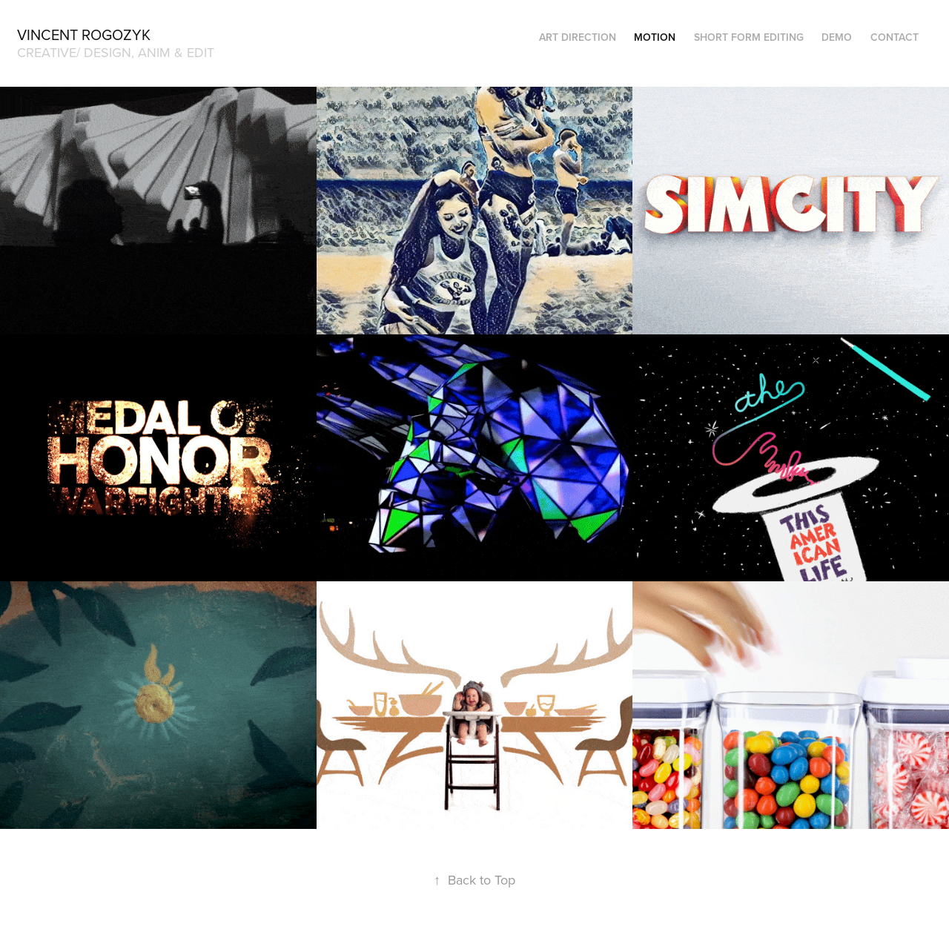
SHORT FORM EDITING (749, 37)
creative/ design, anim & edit (115, 52)
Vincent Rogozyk (84, 34)
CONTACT (894, 37)
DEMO (836, 37)
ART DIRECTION (577, 37)
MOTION (654, 37)
